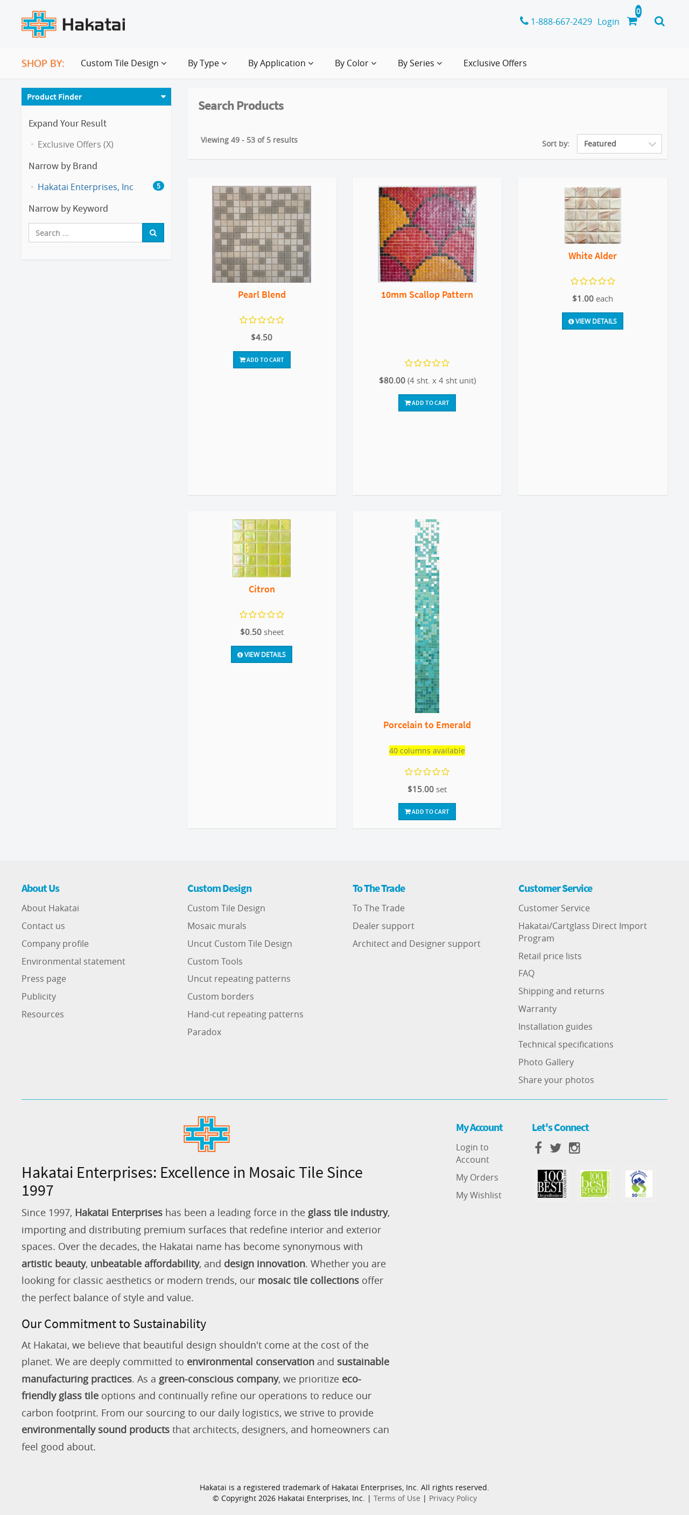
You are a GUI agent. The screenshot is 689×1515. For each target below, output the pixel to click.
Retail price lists (550, 956)
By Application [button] (283, 67)
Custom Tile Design (226, 908)
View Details (592, 321)
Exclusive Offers (495, 63)
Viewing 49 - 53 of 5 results (249, 140)
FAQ (526, 973)
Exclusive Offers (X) (76, 144)
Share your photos (556, 1080)
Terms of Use (397, 1498)
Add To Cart (262, 359)
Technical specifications (566, 1044)
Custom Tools (215, 961)
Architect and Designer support (417, 944)
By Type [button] (209, 67)
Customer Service (554, 908)
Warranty (537, 1009)
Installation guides (555, 1026)
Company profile (55, 944)
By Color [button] (358, 67)
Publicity (39, 996)
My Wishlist (479, 1195)
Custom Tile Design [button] (126, 67)
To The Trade (379, 908)
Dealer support (383, 926)
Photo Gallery (546, 1062)
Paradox (204, 1032)
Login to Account (472, 1153)
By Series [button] (422, 67)
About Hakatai (50, 908)
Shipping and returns (561, 991)
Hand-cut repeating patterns (245, 1014)
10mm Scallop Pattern (427, 294)
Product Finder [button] (54, 96)
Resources (43, 1014)
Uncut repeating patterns (239, 979)
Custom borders (220, 996)
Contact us (43, 926)
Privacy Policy (453, 1498)
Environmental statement (73, 961)
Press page (44, 979)
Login (608, 21)
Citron (262, 589)
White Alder (592, 255)
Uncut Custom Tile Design (239, 944)
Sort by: (556, 143)
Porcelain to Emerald (427, 724)
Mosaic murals (217, 926)
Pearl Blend (262, 294)
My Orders (477, 1177)
